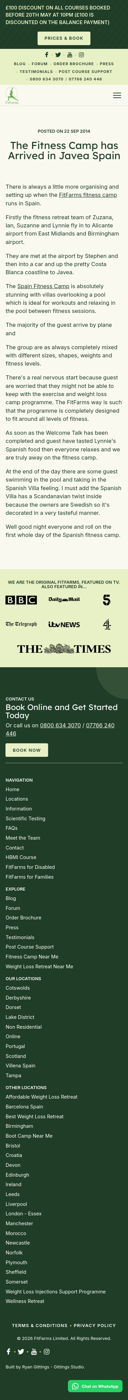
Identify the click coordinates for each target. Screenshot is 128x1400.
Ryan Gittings (35, 1366)
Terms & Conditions (40, 1325)
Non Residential (23, 1027)
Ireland (13, 1184)
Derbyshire (18, 998)
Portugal (15, 1046)
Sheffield (15, 1272)
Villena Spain (20, 1065)
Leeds (12, 1194)
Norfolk (14, 1252)
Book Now (27, 750)
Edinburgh (17, 1175)
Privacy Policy (95, 1325)
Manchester (19, 1223)
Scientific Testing (25, 818)
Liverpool (16, 1204)
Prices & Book (64, 38)
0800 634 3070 (46, 79)
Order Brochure (74, 63)
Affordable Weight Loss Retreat (41, 1097)
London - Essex (23, 1213)
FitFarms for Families (29, 877)
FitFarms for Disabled (30, 867)
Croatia (13, 1155)
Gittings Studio (69, 1366)
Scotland (15, 1056)
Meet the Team (22, 838)
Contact (14, 848)
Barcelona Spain (24, 1106)
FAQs (11, 828)
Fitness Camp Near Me (31, 956)
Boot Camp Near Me (28, 1136)
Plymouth (16, 1262)
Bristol (12, 1146)
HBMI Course (20, 857)
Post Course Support (85, 71)
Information (18, 808)
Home (12, 789)
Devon (12, 1165)
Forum (40, 63)
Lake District (19, 1017)
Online (12, 1036)
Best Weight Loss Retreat (34, 1116)
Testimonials (36, 71)
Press (107, 63)
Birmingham (19, 1126)
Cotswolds (17, 988)
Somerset (16, 1282)
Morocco (15, 1233)
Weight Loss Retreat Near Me (39, 966)
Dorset (13, 1007)
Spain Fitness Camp (43, 286)
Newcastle (17, 1243)
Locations (16, 799)
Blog (20, 63)
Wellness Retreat (24, 1301)
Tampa (13, 1075)
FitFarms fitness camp (88, 194)
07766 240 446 (85, 79)
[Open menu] (117, 95)
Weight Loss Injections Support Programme (55, 1291)
